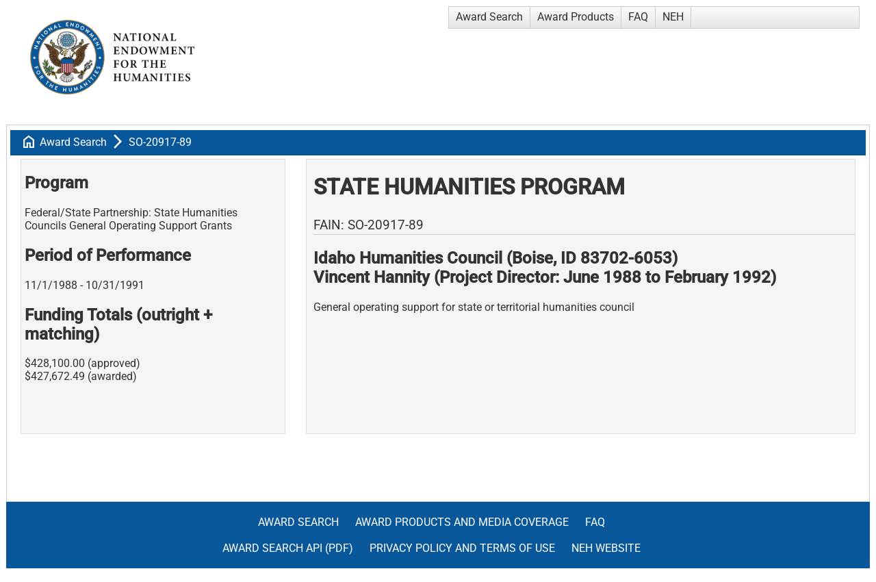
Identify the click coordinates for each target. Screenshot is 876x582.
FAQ (638, 16)
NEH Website (606, 548)
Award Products (575, 16)
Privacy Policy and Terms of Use (462, 548)
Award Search (489, 16)
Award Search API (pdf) (287, 548)
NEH (673, 16)
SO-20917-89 (160, 142)
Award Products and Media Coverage (462, 522)
